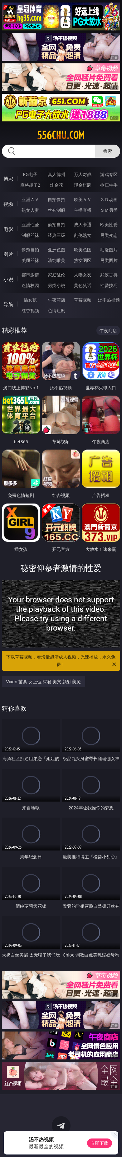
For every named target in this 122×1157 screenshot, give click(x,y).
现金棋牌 (82, 185)
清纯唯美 (56, 260)
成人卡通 (82, 224)
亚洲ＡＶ (30, 199)
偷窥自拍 (30, 250)
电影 (8, 229)
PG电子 (30, 174)
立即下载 (99, 1143)
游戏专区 (109, 174)
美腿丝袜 (30, 260)
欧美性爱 (109, 224)
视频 (8, 203)
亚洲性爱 (30, 224)
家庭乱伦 (56, 275)
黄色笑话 (82, 285)
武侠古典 (109, 275)
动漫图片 (109, 250)
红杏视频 (30, 310)
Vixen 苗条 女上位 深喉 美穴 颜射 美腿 (43, 682)
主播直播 (82, 210)
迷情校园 (30, 285)
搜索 (107, 151)
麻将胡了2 (30, 185)
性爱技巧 (109, 285)
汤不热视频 (109, 300)
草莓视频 (82, 300)
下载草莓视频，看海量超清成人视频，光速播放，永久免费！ (61, 661)
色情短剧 (56, 310)
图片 (8, 254)
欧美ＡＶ (82, 199)
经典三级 (56, 235)
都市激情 (30, 275)
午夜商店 (56, 300)
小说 (8, 279)
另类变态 (109, 235)
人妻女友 (82, 275)
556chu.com (61, 135)
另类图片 (109, 260)
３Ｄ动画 (109, 199)
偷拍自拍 (56, 224)
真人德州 (56, 174)
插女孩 (30, 300)
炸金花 (56, 185)
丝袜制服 (56, 210)
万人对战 (82, 174)
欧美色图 (82, 250)
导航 (8, 304)
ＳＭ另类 (109, 210)
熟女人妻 (30, 210)
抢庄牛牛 (109, 185)
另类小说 (56, 285)
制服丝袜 (30, 235)
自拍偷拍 (56, 199)
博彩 (8, 178)
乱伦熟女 (82, 235)
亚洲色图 (56, 250)
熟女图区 (82, 260)
